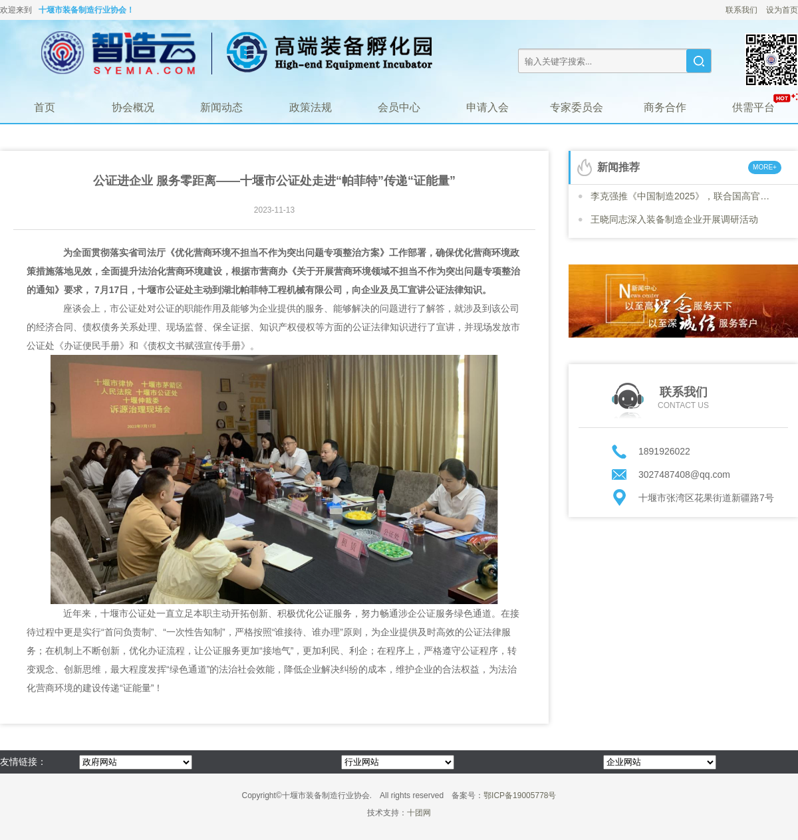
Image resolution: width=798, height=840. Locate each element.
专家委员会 (576, 107)
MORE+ (765, 167)
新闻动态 (221, 107)
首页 (44, 107)
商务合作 (665, 107)
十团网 (419, 812)
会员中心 (399, 107)
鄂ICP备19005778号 (519, 795)
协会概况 (133, 107)
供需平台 (753, 107)
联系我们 (741, 10)
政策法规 (310, 107)
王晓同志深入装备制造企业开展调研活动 (674, 219)
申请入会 (487, 107)
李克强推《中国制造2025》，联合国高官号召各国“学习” (684, 196)
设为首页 (782, 10)
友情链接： (23, 761)
